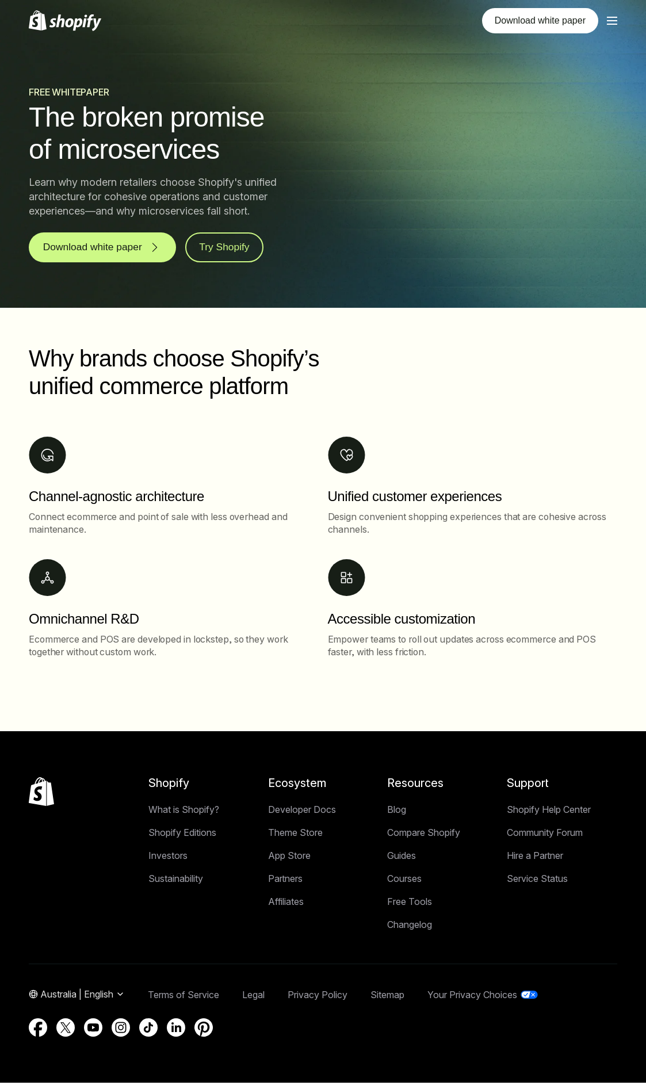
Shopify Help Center (549, 811)
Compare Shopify (423, 835)
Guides (401, 858)
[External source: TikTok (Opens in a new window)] (148, 1030)
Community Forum (545, 835)
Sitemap (387, 997)
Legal (253, 997)
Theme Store (295, 835)
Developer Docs (302, 811)
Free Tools (409, 904)
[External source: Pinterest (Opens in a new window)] (203, 1030)
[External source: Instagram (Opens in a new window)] (121, 1030)
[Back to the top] (41, 794)
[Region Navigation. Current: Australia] (77, 997)
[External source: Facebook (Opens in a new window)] (38, 1030)
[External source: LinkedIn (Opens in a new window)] (176, 1030)
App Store (289, 858)
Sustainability (175, 881)
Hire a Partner (535, 858)
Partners (285, 881)
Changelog (409, 927)
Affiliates (286, 904)
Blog (396, 811)
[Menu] (612, 21)
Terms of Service (183, 997)
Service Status (537, 881)
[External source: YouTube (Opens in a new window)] (93, 1030)
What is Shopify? (183, 811)
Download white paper (540, 20)
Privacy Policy (317, 997)
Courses (404, 881)
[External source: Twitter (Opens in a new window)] (65, 1030)
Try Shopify (231, 248)
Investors (168, 858)
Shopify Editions (182, 835)
